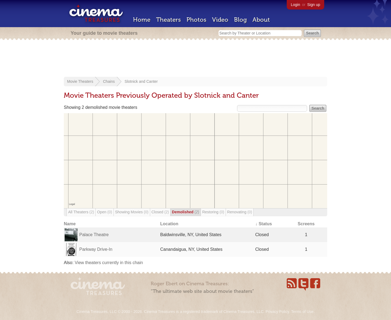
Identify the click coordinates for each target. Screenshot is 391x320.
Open (104, 212)
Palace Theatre (94, 234)
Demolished (185, 212)
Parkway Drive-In (95, 249)
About (261, 19)
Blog (240, 19)
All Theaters (81, 212)
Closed (160, 212)
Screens (306, 223)
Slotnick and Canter (141, 81)
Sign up (313, 4)
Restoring (213, 212)
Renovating (239, 212)
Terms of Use (302, 311)
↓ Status (263, 223)
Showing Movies (132, 212)
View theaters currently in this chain (109, 262)
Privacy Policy (277, 311)
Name (70, 223)
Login (295, 4)
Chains (109, 81)
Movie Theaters (80, 81)
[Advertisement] (195, 59)
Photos (196, 19)
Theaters (168, 19)
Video (220, 19)
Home (141, 19)
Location (169, 223)
